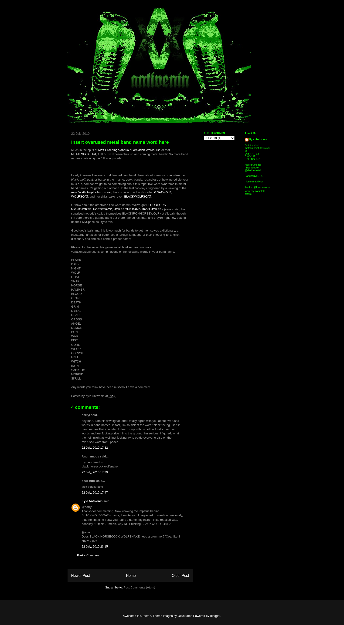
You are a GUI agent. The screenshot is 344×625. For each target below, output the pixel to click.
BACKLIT (250, 156)
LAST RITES (252, 153)
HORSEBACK (102, 209)
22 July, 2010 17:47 (95, 492)
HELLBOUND (252, 159)
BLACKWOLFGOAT (137, 196)
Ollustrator (184, 616)
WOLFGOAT (79, 196)
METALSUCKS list (83, 154)
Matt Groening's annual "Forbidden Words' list (129, 150)
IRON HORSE (151, 209)
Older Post (180, 576)
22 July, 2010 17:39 (95, 472)
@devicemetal (253, 170)
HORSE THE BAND (127, 209)
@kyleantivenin (262, 187)
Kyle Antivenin (92, 501)
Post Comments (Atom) (139, 587)
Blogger (215, 616)
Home (131, 576)
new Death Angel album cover (91, 192)
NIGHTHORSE (81, 209)
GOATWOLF (162, 192)
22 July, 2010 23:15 (95, 546)
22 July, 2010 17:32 (95, 447)
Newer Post (80, 576)
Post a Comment (88, 555)
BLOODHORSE (157, 205)
